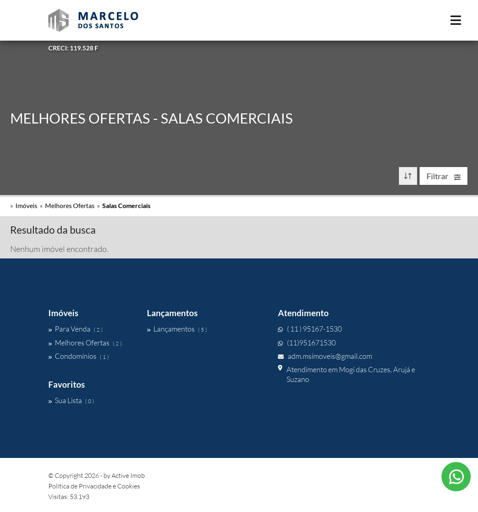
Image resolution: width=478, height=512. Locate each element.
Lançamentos (177, 328)
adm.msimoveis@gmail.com (325, 355)
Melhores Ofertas (70, 205)
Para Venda (75, 328)
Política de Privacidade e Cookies (94, 486)
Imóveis (26, 205)
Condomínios (78, 355)
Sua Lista (71, 400)
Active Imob (128, 475)
